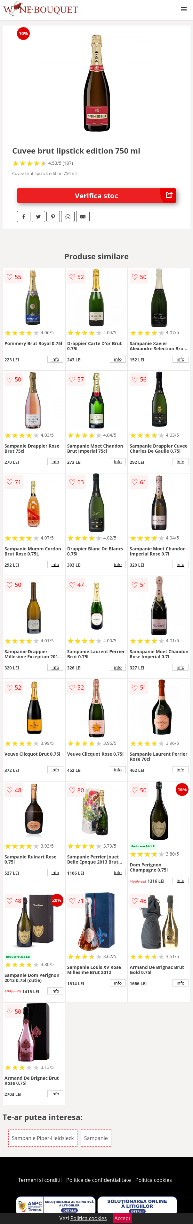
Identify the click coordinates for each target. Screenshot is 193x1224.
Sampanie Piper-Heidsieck (43, 1138)
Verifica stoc (125, 195)
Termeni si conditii (40, 1179)
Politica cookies (153, 1179)
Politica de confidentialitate (98, 1179)
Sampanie (96, 1138)
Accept (123, 1218)
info (55, 359)
